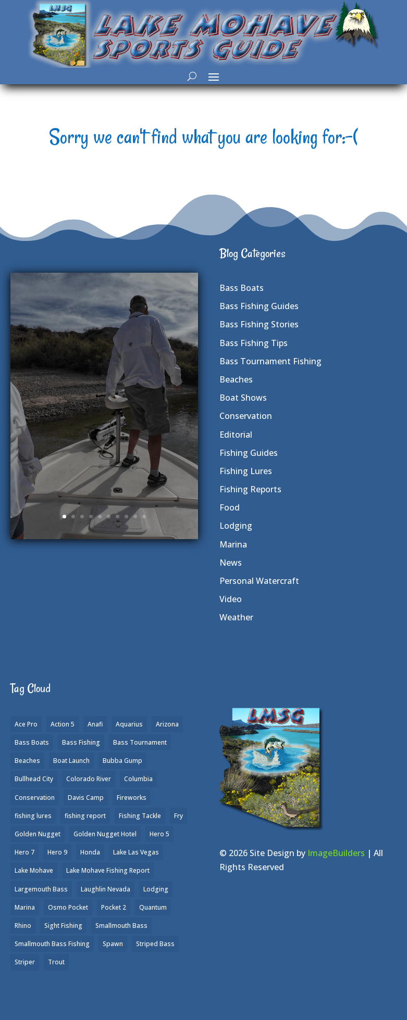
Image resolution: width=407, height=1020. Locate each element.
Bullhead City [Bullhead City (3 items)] (34, 778)
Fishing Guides (248, 452)
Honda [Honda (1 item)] (90, 852)
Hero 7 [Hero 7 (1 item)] (24, 852)
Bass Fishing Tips (253, 343)
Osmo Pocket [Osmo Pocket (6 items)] (68, 907)
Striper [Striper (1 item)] (25, 962)
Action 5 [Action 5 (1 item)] (63, 724)
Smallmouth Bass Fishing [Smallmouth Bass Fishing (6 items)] (52, 943)
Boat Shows (243, 397)
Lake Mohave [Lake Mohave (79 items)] (34, 870)
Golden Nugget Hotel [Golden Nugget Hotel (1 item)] (105, 834)
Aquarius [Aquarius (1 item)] (129, 724)
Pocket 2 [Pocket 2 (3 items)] (113, 907)
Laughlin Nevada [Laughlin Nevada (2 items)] (105, 889)
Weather (236, 617)
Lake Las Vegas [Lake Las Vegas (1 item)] (136, 852)
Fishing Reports (250, 489)
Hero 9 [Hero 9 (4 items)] (57, 852)
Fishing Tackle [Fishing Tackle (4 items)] (140, 815)
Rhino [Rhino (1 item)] (23, 925)
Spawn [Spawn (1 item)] (113, 943)
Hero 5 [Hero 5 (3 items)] (159, 834)
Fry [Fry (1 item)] (178, 815)
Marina (233, 544)
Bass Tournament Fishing (270, 361)
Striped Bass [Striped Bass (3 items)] (155, 943)
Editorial (235, 434)
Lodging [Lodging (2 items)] (155, 889)
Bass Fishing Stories (259, 324)
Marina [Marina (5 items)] (25, 907)
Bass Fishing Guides (259, 306)
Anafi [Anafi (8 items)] (95, 724)
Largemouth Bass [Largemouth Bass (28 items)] (41, 889)
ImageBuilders (336, 853)
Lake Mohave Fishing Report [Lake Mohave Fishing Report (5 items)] (108, 870)
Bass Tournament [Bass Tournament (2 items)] (140, 742)
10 (144, 516)
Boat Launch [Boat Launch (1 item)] (71, 760)
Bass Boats (241, 288)
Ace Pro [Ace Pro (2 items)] (26, 724)
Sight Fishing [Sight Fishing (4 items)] (63, 925)
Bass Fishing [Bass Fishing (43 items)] (81, 742)
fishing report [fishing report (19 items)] (85, 815)
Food (229, 507)
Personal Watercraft (259, 580)
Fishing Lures (245, 471)
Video (230, 599)
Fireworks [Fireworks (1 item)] (131, 797)
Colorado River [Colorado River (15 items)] (88, 778)
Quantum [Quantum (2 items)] (153, 907)
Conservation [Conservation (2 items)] (35, 797)
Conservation (245, 416)
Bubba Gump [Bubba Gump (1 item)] (122, 760)
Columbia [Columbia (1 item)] (138, 778)
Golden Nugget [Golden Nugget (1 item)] (37, 834)
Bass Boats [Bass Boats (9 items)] (32, 742)
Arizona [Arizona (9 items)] (167, 724)
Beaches (236, 379)
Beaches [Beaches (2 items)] (27, 760)
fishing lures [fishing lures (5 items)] (33, 815)
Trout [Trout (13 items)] (56, 962)
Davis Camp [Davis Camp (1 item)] (86, 797)
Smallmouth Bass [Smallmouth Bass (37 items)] (121, 925)
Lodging (235, 525)
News (230, 562)
